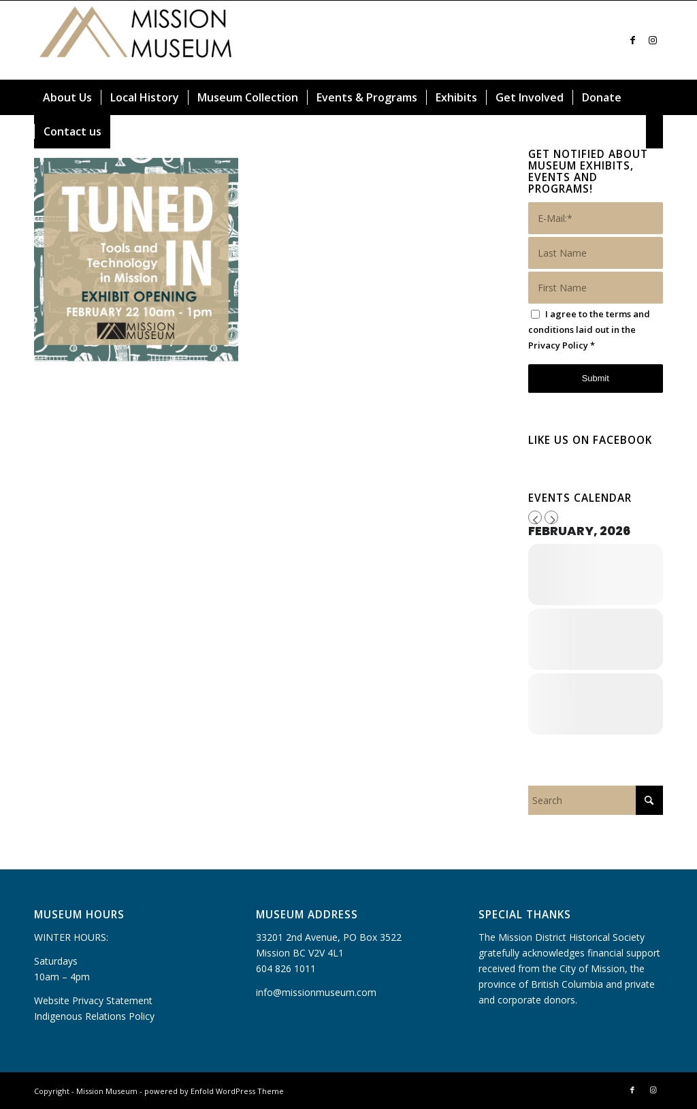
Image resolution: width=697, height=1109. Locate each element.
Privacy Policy (558, 345)
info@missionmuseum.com (316, 992)
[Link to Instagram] (653, 40)
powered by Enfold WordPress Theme (214, 1091)
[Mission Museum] (136, 40)
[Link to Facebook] (632, 40)
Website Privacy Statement (93, 1000)
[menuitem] (67, 97)
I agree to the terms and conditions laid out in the (589, 329)
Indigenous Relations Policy (94, 1016)
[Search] (655, 131)
